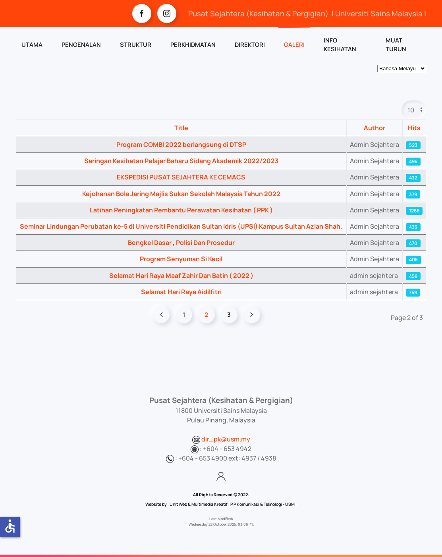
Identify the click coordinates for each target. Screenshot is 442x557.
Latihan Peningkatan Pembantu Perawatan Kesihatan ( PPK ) (181, 210)
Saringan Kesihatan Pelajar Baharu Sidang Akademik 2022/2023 (181, 160)
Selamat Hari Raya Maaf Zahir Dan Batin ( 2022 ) (181, 275)
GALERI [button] (294, 44)
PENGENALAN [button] (81, 44)
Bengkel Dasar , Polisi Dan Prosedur (181, 242)
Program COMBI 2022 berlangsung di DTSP (181, 144)
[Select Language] (401, 68)
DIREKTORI (250, 44)
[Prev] (161, 314)
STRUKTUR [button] (135, 44)
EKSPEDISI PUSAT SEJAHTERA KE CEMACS (181, 177)
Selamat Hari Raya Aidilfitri (181, 291)
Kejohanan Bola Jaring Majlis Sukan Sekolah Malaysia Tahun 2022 (181, 193)
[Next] (251, 314)
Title (181, 127)
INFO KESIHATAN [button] (340, 45)
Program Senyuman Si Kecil (181, 258)
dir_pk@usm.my (225, 439)
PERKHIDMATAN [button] (193, 44)
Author (374, 127)
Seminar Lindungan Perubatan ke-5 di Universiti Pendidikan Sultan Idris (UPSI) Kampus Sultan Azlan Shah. (181, 226)
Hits (414, 127)
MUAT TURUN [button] (396, 45)
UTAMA (31, 44)
